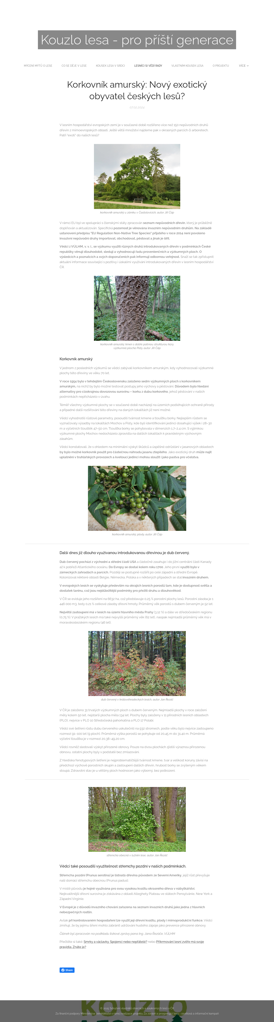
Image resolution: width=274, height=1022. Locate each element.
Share (67, 970)
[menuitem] (48, 65)
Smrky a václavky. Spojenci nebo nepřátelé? (115, 942)
